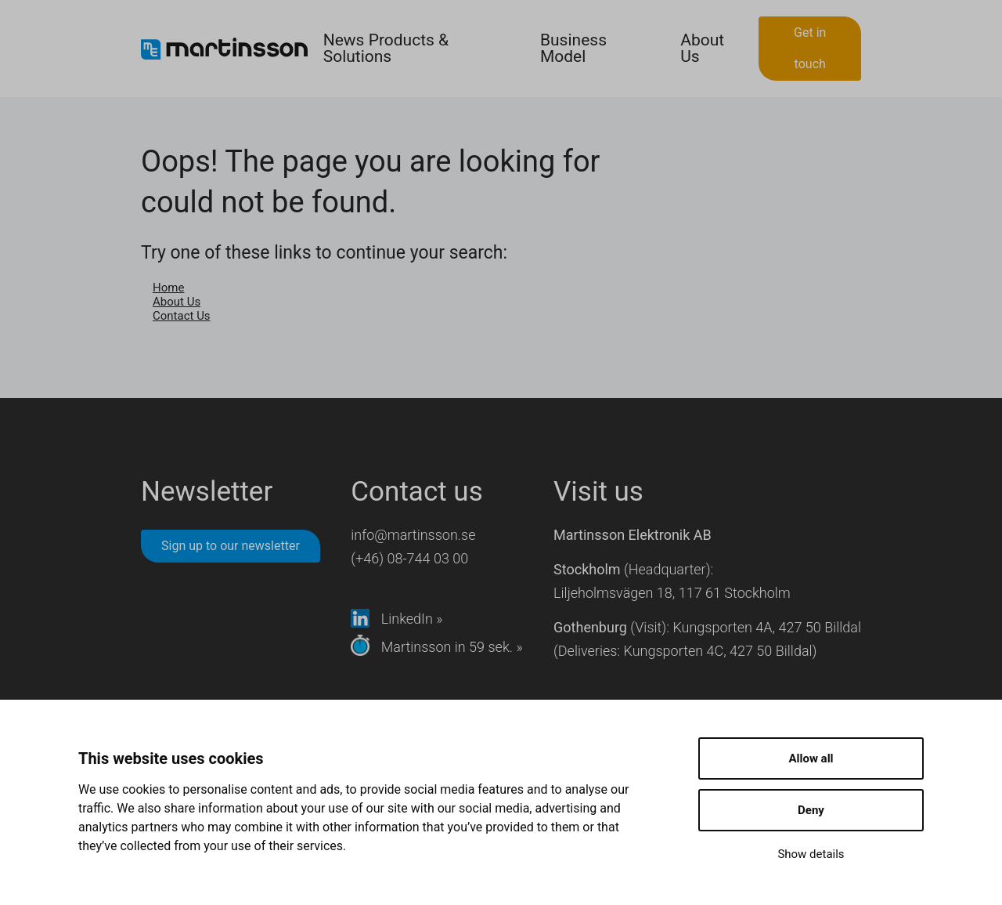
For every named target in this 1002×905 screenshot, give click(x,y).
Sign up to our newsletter (230, 545)
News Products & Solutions (386, 48)
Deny (811, 810)
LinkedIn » (396, 618)
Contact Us (182, 316)
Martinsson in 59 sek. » (436, 647)
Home (168, 288)
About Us (702, 48)
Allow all (810, 758)
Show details (810, 854)
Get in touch (810, 48)
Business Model (573, 48)
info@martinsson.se (413, 535)
